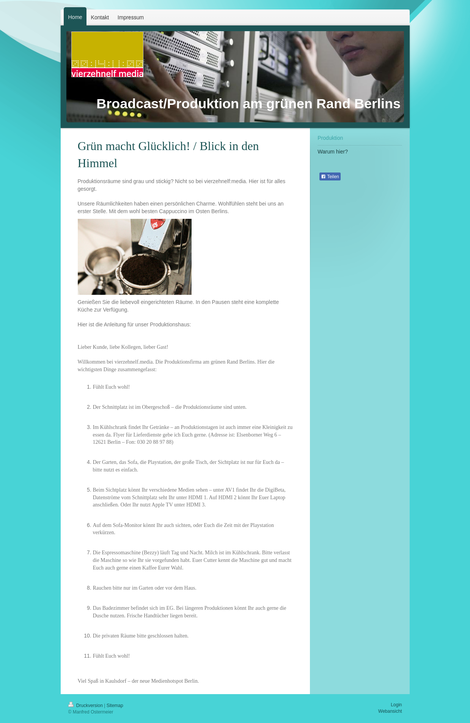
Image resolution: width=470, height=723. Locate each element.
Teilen (330, 176)
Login (396, 704)
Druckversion (86, 705)
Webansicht (390, 711)
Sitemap (115, 705)
